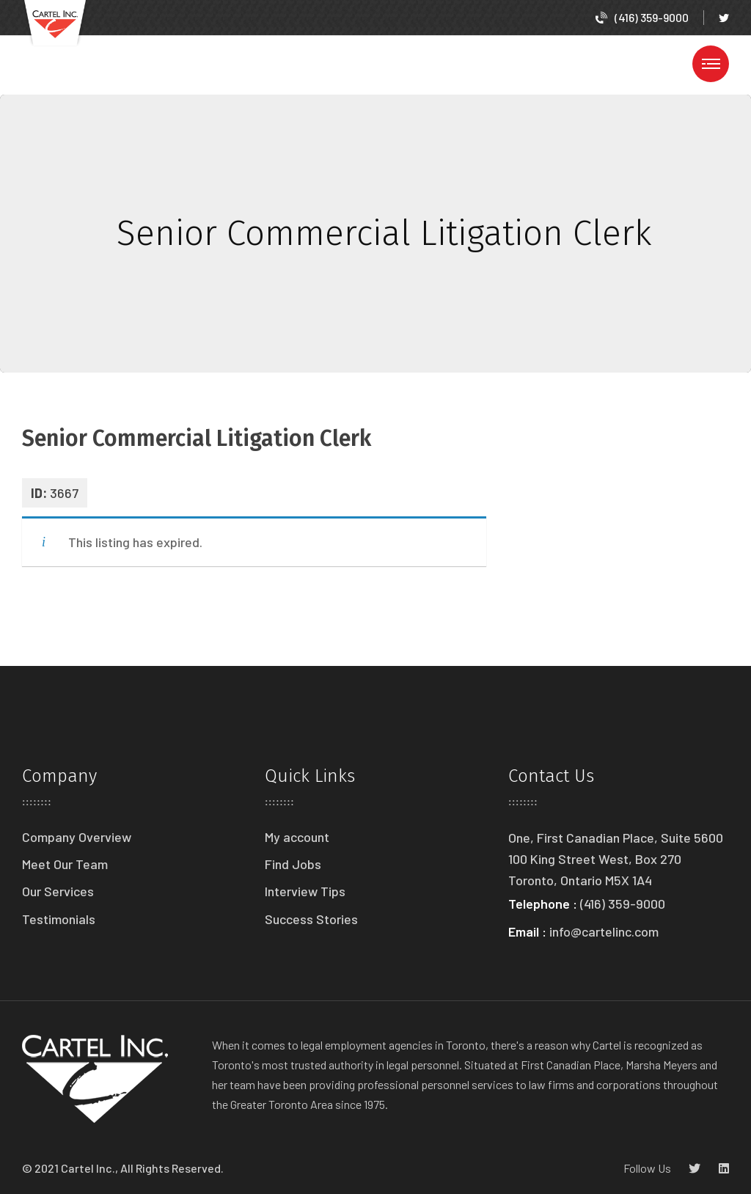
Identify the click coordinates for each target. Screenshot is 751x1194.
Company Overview (76, 837)
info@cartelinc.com (604, 931)
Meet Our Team (65, 864)
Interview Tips (305, 891)
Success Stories (311, 919)
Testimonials (58, 919)
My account (297, 837)
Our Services (58, 891)
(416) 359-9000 (642, 17)
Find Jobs (293, 864)
